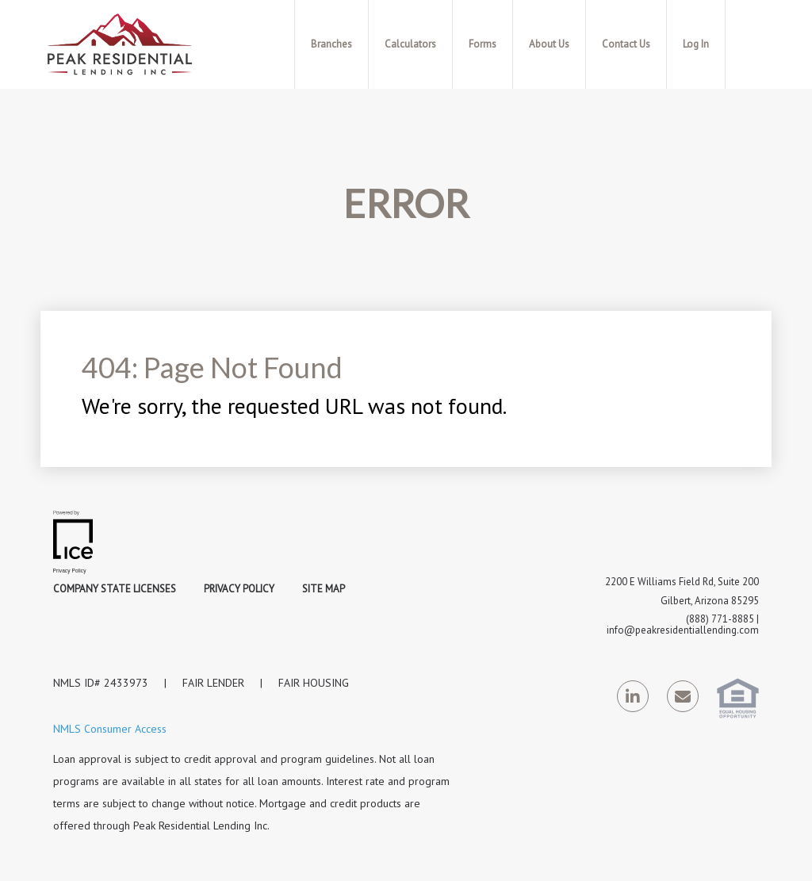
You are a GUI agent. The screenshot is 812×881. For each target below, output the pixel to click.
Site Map (323, 589)
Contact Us (626, 44)
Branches (331, 44)
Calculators (410, 44)
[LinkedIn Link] (633, 699)
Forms (482, 44)
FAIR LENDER (213, 683)
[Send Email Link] (683, 699)
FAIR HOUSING (313, 683)
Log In (696, 44)
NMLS (67, 683)
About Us (549, 44)
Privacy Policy (239, 589)
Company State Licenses (114, 589)
